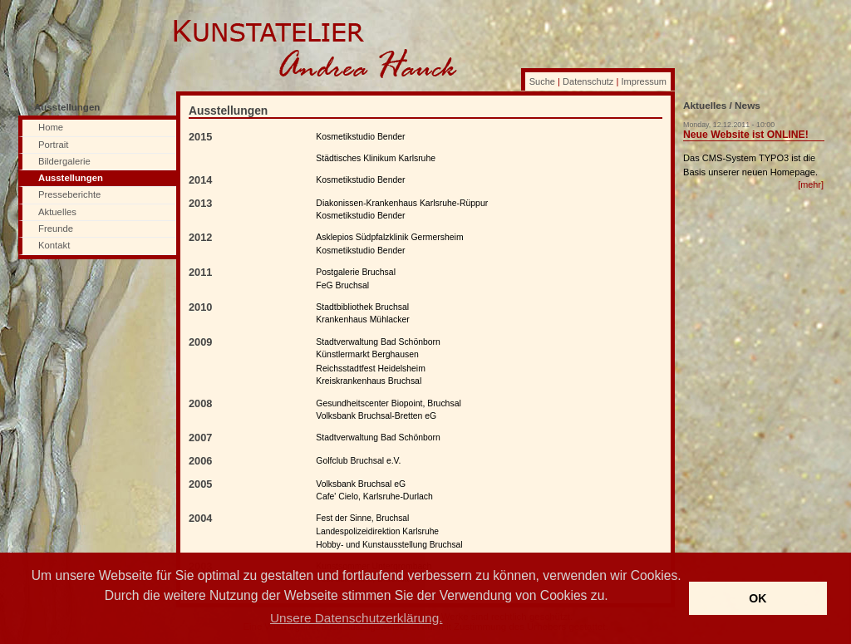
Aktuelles (57, 212)
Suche (542, 81)
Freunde (55, 229)
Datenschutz (588, 81)
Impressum (644, 81)
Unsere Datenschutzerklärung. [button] (356, 618)
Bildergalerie (64, 161)
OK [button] (757, 598)
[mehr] (811, 184)
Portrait (53, 145)
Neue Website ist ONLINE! (746, 134)
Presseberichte (69, 194)
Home (50, 127)
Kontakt (54, 245)
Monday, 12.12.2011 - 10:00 (729, 124)
